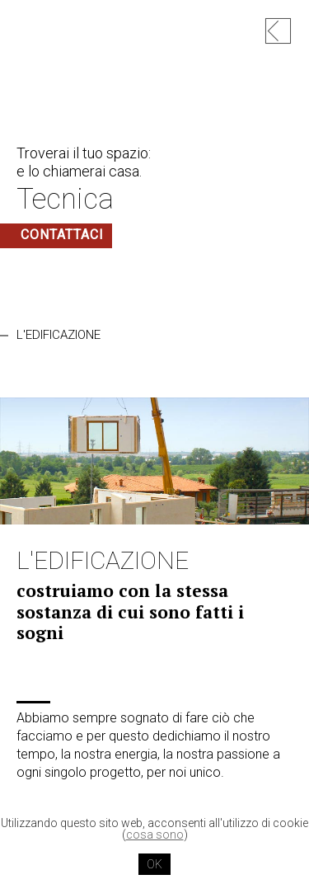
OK (154, 864)
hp (278, 30)
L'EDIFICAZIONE (58, 334)
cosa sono (155, 834)
